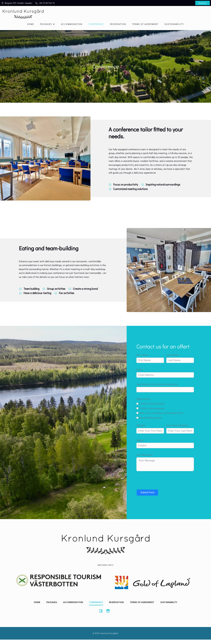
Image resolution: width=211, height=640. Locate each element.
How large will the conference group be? (157, 384)
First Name (142, 355)
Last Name (172, 355)
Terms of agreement (145, 24)
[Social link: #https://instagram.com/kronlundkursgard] (109, 611)
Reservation (118, 24)
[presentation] (159, 481)
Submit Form (148, 493)
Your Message (143, 455)
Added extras (143, 399)
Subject (140, 440)
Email (139, 369)
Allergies (140, 425)
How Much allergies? (177, 425)
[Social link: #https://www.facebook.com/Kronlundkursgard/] (102, 611)
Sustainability (174, 24)
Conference (96, 24)
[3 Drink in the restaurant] (137, 409)
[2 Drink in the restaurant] (137, 404)
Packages (51, 602)
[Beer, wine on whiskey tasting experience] (137, 413)
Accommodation (71, 24)
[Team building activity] (137, 418)
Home (30, 24)
